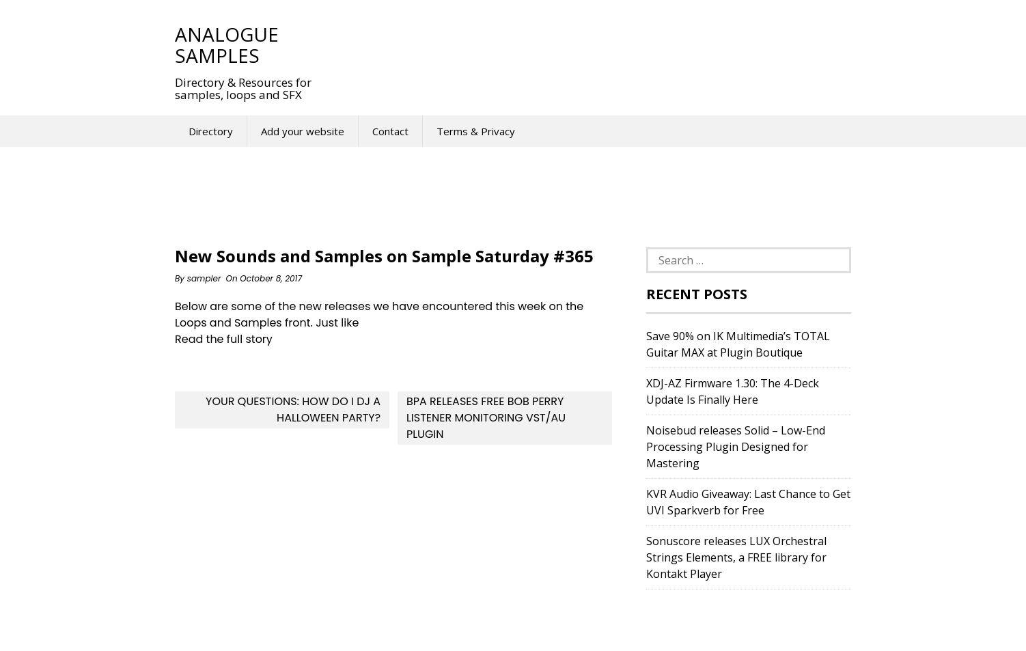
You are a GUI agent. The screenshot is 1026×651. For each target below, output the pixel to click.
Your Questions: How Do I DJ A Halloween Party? (293, 409)
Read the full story (224, 339)
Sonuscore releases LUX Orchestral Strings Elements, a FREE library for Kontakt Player (736, 557)
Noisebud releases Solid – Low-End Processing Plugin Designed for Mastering (735, 447)
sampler (204, 278)
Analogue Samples (227, 44)
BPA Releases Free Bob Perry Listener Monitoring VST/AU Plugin (486, 417)
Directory (211, 131)
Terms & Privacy (475, 131)
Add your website (302, 131)
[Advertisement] (580, 44)
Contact (390, 131)
